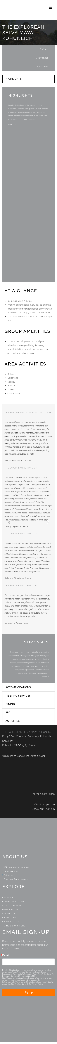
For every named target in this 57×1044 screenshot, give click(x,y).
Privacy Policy (10, 924)
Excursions (42, 66)
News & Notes (10, 912)
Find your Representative (15, 881)
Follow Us (8, 877)
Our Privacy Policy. (36, 986)
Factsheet (43, 57)
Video (45, 49)
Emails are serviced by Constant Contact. (27, 985)
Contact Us (9, 916)
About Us (7, 899)
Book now (12, 124)
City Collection (11, 908)
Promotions (9, 920)
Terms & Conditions (13, 928)
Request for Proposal (19, 869)
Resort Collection (13, 903)
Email (6, 957)
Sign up (28, 994)
